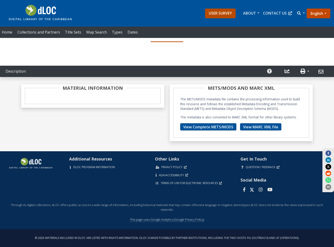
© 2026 (167, 238)
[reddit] (328, 173)
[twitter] (328, 167)
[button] (301, 13)
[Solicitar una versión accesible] (270, 71)
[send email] (328, 187)
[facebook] (328, 153)
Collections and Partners (38, 32)
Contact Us (277, 13)
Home (7, 32)
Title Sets (73, 32)
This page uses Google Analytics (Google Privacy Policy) (167, 219)
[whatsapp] (328, 180)
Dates (133, 32)
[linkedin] (328, 160)
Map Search (96, 32)
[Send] (321, 72)
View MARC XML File (260, 127)
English (317, 13)
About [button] (249, 13)
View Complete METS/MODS (208, 127)
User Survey (220, 13)
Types (117, 32)
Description (16, 71)
